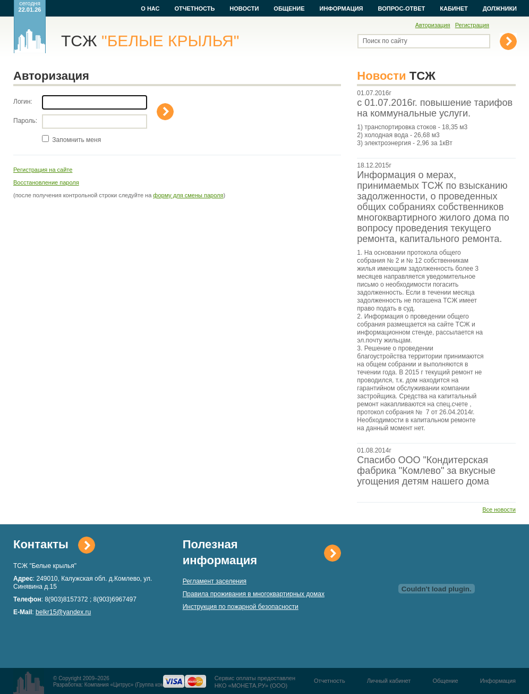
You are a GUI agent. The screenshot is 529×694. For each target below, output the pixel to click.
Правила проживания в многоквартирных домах (254, 594)
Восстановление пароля (46, 182)
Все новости (499, 509)
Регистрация (472, 25)
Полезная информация (220, 552)
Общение (289, 8)
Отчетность (194, 8)
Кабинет (453, 8)
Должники (500, 8)
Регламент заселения (214, 581)
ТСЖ (150, 40)
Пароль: (25, 120)
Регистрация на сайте (42, 169)
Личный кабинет (389, 681)
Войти (165, 111)
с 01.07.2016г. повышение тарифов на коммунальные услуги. (435, 108)
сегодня (30, 6)
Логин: (22, 101)
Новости (244, 8)
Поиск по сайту (385, 41)
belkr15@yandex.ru (63, 612)
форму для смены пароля (188, 195)
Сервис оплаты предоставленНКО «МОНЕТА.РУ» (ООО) (255, 682)
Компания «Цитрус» (109, 685)
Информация (341, 8)
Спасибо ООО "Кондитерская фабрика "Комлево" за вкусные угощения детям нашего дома (426, 471)
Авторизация (432, 25)
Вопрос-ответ (401, 8)
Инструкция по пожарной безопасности (240, 607)
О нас (150, 8)
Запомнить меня (76, 140)
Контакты (41, 544)
